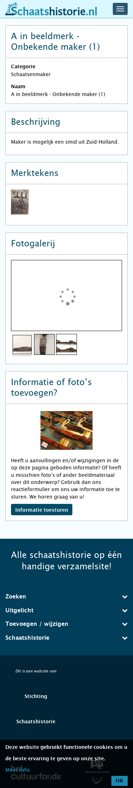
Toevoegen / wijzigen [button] (66, 624)
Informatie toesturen (41, 510)
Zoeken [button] (66, 596)
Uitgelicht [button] (66, 610)
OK (119, 780)
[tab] (66, 596)
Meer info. (18, 770)
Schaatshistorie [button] (66, 638)
